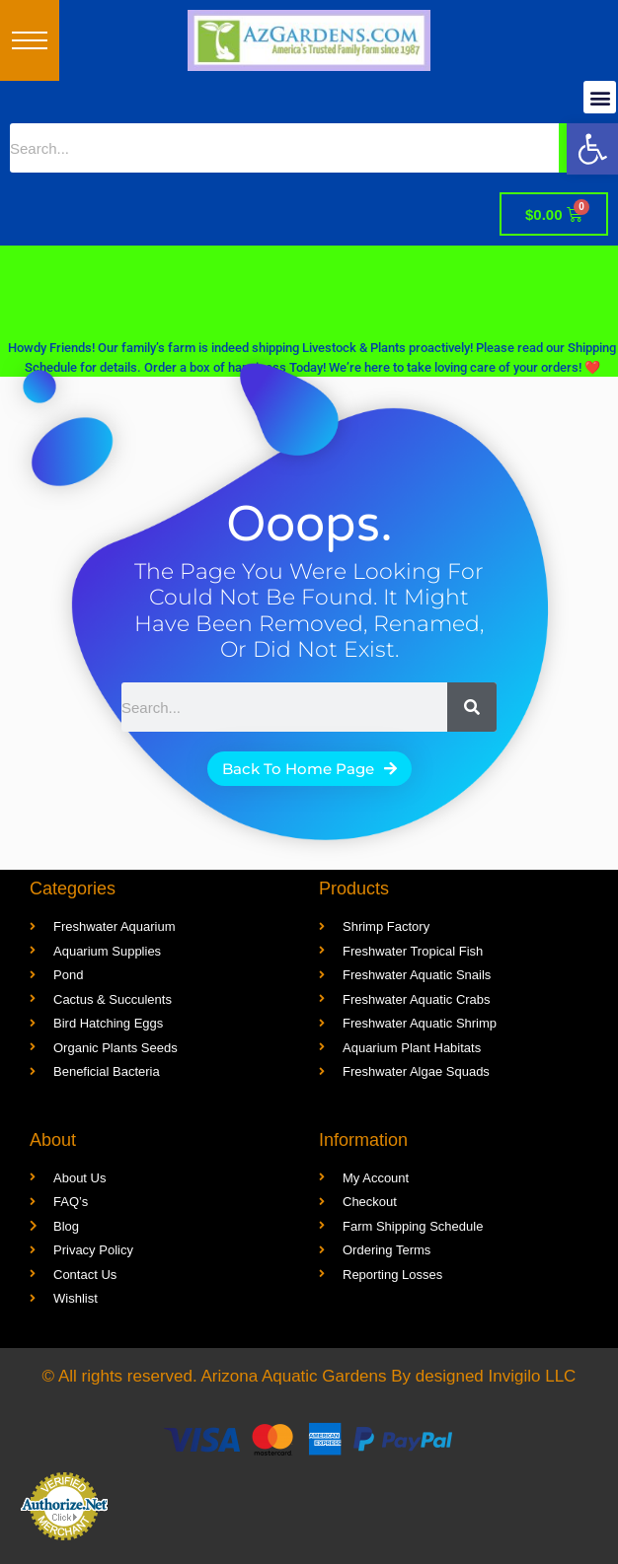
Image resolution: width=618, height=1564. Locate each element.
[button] (29, 40)
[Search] (472, 707)
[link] (592, 149)
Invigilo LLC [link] (533, 1376)
